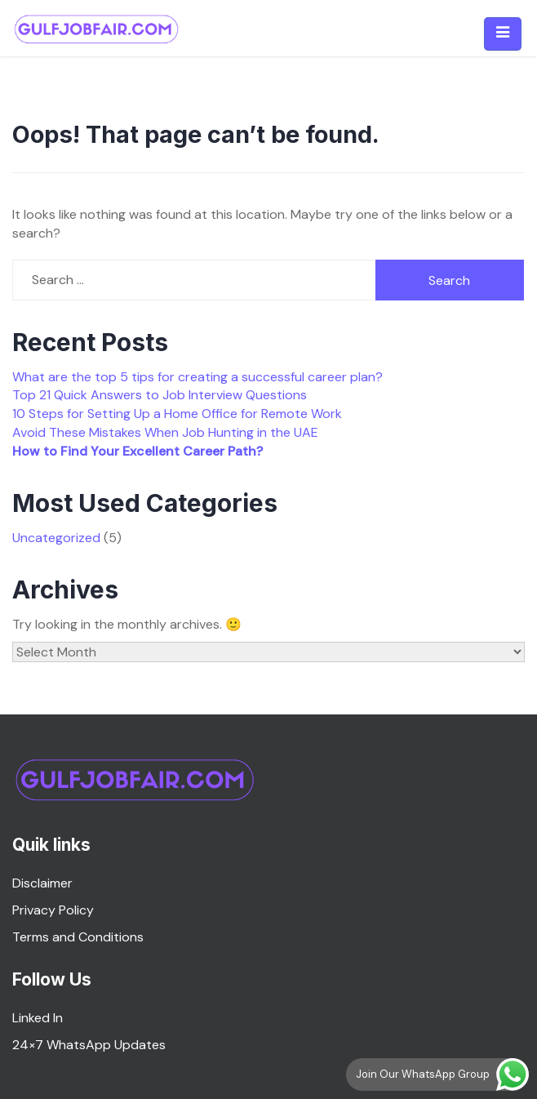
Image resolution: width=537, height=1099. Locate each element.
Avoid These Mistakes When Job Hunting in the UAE (165, 432)
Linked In (37, 1017)
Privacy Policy (53, 910)
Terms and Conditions (78, 936)
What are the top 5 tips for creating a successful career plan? (197, 376)
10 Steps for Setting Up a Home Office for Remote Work (177, 413)
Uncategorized (56, 537)
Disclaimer (42, 883)
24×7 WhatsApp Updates (89, 1044)
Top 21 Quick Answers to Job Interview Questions (159, 394)
